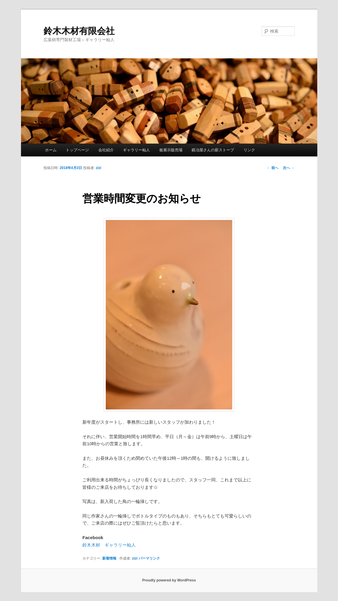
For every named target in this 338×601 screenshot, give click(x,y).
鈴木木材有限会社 (79, 31)
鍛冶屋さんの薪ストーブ (213, 150)
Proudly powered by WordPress (169, 580)
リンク (249, 150)
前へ (272, 168)
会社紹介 (106, 150)
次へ (288, 168)
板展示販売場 (170, 150)
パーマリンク (149, 558)
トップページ (77, 150)
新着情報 (109, 558)
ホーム (51, 150)
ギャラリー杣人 (136, 150)
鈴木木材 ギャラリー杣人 (109, 544)
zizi (98, 168)
